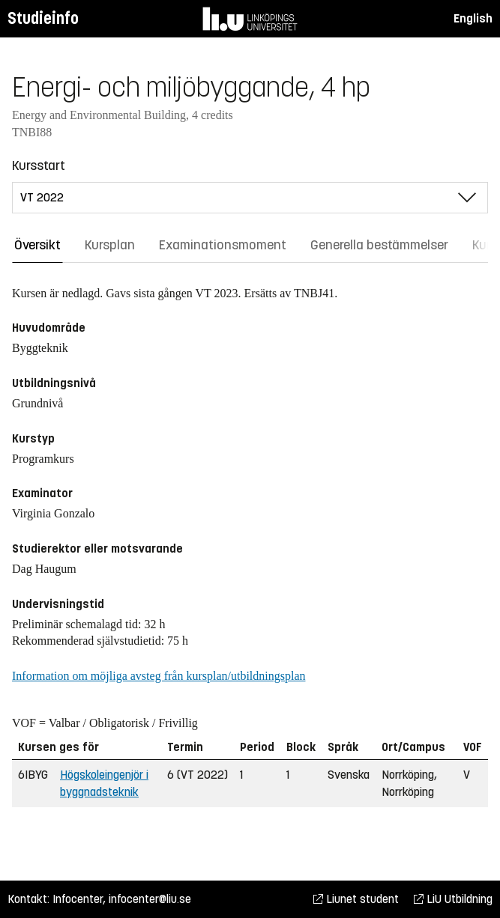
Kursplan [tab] (110, 245)
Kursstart (38, 165)
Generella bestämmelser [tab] (379, 245)
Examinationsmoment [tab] (222, 245)
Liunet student (356, 899)
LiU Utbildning (453, 899)
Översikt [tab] (37, 245)
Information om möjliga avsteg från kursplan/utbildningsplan (158, 675)
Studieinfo (43, 18)
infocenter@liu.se (150, 899)
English (473, 18)
